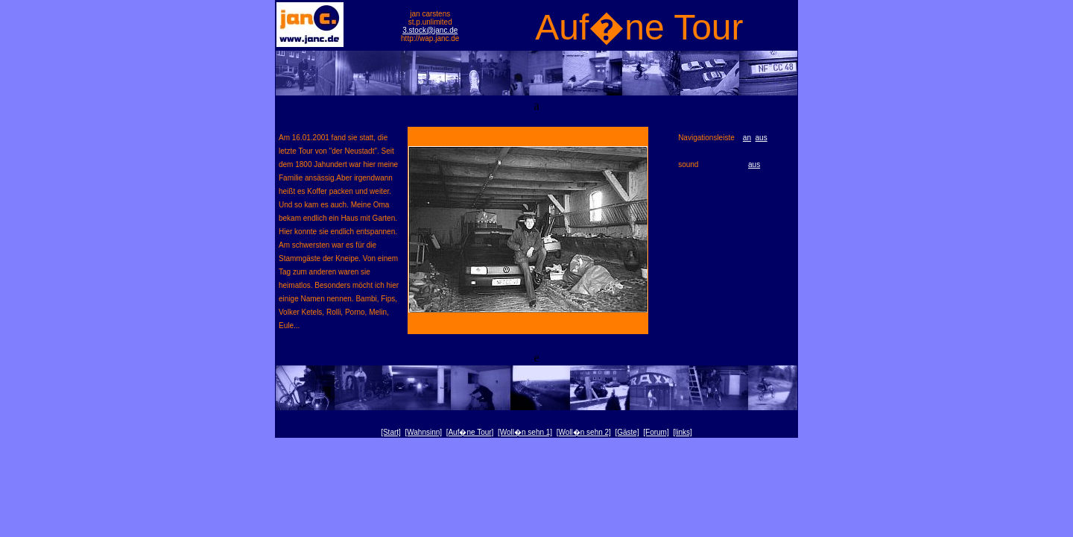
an (747, 138)
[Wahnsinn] (423, 432)
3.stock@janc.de (430, 30)
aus (761, 138)
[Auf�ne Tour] (470, 432)
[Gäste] (627, 432)
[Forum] (655, 432)
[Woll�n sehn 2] (584, 432)
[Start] (391, 432)
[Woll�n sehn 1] (525, 432)
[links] (682, 432)
